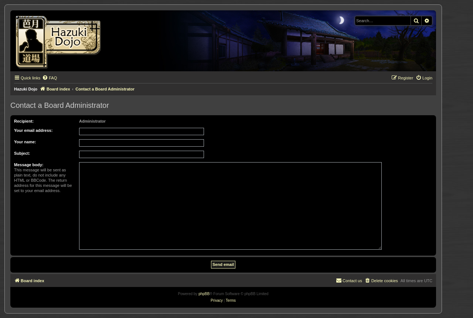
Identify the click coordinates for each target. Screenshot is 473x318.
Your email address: (33, 130)
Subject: (22, 153)
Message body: (28, 165)
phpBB (204, 294)
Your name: (25, 142)
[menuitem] (49, 77)
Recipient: (24, 121)
